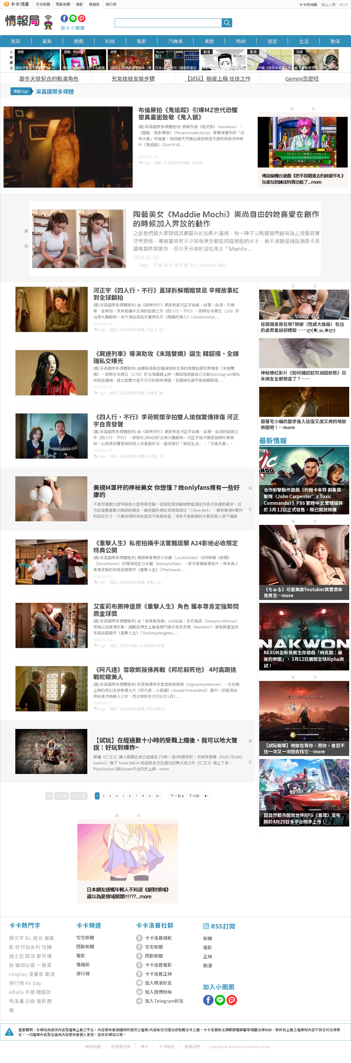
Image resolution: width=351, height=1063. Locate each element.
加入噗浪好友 (158, 983)
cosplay (18, 973)
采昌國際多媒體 (176, 162)
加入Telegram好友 (164, 1001)
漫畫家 (36, 973)
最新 (47, 41)
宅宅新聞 (43, 4)
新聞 (207, 938)
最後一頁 (206, 796)
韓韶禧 (164, 392)
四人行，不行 (170, 329)
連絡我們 (192, 1046)
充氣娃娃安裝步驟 (133, 78)
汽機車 (175, 41)
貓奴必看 (25, 964)
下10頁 (194, 796)
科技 (110, 41)
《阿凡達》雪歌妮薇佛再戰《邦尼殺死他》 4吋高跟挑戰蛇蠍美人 (164, 673)
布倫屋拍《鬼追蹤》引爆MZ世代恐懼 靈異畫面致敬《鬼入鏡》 (188, 113)
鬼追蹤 (196, 162)
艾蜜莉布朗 (128, 645)
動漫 (335, 41)
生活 (304, 41)
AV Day (33, 982)
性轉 (47, 946)
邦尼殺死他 (155, 708)
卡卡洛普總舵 (158, 938)
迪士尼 (16, 955)
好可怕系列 (27, 946)
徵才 (144, 1046)
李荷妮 (151, 456)
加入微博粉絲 (158, 992)
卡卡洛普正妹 (158, 974)
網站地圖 (93, 1046)
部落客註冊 (120, 1046)
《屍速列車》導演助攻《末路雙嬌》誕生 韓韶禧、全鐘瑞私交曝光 (166, 357)
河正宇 (151, 329)
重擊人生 (153, 582)
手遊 (30, 991)
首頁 (15, 41)
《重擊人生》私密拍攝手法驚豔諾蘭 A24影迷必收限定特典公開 (165, 546)
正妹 (207, 956)
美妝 (209, 41)
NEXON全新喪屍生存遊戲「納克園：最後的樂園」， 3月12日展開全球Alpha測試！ (304, 659)
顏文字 (16, 937)
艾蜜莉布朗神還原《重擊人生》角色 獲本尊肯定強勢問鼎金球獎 (166, 610)
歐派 (30, 955)
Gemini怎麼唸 (302, 78)
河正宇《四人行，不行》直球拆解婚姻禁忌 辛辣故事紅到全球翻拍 (166, 294)
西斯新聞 (63, 4)
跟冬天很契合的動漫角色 (49, 78)
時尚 (241, 41)
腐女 (38, 937)
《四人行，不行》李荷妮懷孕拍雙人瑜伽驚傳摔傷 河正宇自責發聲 (166, 420)
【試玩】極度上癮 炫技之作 (218, 78)
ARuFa (16, 991)
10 (157, 796)
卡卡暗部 (166, 1046)
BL (28, 937)
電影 (79, 4)
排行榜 (111, 4)
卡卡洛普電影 (158, 965)
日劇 (30, 1000)
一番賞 (44, 964)
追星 (272, 41)
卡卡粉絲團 (308, 4)
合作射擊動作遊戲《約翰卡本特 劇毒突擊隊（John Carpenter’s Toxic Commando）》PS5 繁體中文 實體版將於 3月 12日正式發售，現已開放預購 (303, 499)
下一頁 (175, 796)
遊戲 (78, 41)
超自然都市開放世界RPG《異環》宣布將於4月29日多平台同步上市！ (302, 818)
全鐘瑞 (151, 392)
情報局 (94, 4)
